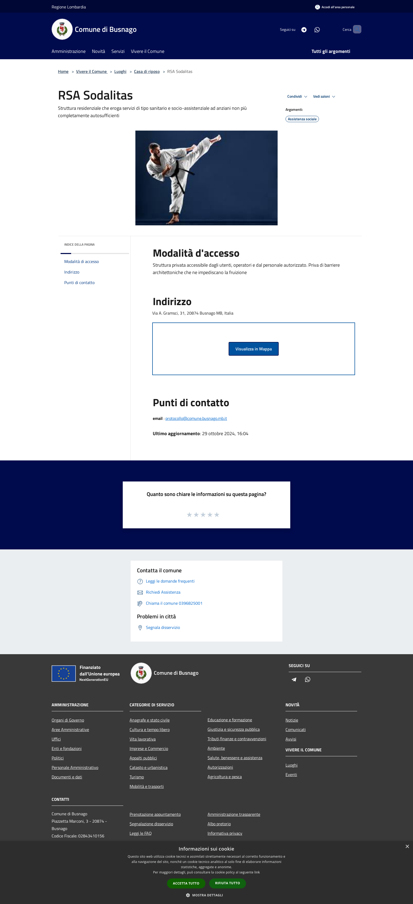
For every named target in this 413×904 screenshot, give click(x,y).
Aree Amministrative (70, 729)
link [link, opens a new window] (257, 872)
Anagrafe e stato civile (150, 720)
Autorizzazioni (220, 767)
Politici (58, 758)
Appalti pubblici (143, 758)
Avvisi (291, 739)
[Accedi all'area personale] (334, 7)
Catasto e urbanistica (149, 767)
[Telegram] (295, 29)
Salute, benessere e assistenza (235, 757)
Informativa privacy (225, 833)
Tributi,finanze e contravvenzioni (237, 739)
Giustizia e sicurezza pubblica (234, 729)
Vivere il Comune (92, 71)
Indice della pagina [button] (79, 244)
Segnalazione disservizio (151, 824)
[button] (206, 895)
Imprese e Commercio (149, 748)
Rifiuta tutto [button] (227, 883)
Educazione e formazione (230, 720)
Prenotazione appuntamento (155, 814)
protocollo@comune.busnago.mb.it (196, 418)
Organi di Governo (68, 720)
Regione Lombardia (69, 7)
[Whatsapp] (308, 29)
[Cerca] (355, 29)
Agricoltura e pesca (225, 776)
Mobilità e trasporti (147, 786)
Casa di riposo (147, 71)
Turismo (137, 777)
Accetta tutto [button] (186, 883)
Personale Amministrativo (75, 767)
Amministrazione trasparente (234, 814)
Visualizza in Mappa (253, 349)
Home (63, 71)
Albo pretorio (219, 824)
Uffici (56, 739)
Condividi (298, 96)
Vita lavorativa (143, 739)
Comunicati (296, 729)
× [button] (407, 847)
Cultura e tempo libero (150, 729)
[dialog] (206, 872)
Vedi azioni (325, 96)
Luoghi (120, 71)
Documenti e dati (67, 777)
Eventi (291, 774)
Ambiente (216, 748)
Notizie (292, 720)
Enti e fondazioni (67, 748)
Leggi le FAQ (141, 833)
